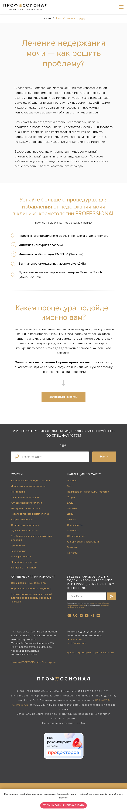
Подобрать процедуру (70, 18)
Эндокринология (21, 556)
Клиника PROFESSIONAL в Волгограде (33, 662)
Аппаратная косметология (26, 502)
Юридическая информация (83, 541)
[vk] (75, 615)
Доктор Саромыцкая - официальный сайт (91, 652)
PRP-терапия (18, 491)
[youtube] (86, 615)
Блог (70, 486)
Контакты (72, 552)
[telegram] (92, 615)
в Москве (76, 639)
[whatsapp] (69, 615)
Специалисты (75, 525)
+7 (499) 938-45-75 (26, 654)
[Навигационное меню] (121, 7)
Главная (46, 18)
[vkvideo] (81, 615)
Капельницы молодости (25, 497)
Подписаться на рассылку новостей (88, 491)
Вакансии (72, 547)
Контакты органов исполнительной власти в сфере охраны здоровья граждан (31, 598)
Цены (70, 513)
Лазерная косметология (25, 508)
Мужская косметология (24, 530)
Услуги (17, 474)
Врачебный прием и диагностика (30, 480)
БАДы (70, 502)
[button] (63, 397)
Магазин (72, 508)
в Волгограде (79, 643)
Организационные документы (28, 582)
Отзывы (71, 519)
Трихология (18, 545)
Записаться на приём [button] (23, 567)
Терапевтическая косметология (30, 513)
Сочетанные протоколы (25, 525)
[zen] (98, 615)
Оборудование (76, 536)
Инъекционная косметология (28, 486)
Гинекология (18, 551)
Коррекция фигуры (22, 519)
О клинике (73, 530)
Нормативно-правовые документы (31, 588)
